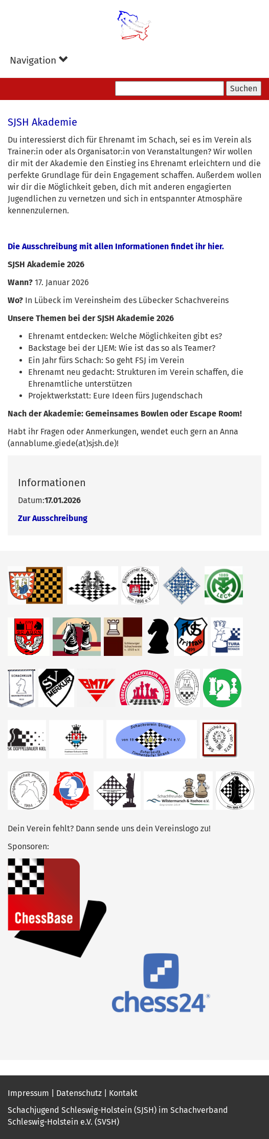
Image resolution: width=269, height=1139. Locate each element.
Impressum (28, 1093)
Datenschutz (79, 1093)
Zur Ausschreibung (52, 518)
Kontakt (123, 1093)
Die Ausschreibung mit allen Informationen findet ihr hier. (116, 246)
